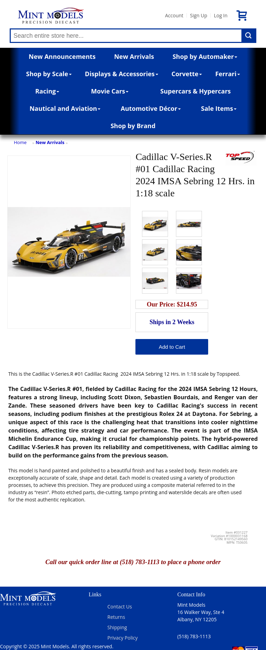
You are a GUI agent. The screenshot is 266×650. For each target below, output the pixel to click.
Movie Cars (110, 91)
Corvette (186, 74)
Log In (220, 15)
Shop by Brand (133, 126)
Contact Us (119, 606)
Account (174, 15)
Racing (47, 91)
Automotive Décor (150, 108)
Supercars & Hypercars (195, 91)
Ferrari (227, 74)
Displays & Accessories (121, 74)
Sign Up (198, 15)
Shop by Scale (48, 74)
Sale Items (219, 108)
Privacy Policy (122, 637)
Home (20, 142)
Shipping (117, 627)
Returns (116, 617)
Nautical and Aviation (64, 108)
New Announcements (62, 56)
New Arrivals (134, 56)
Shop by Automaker (204, 56)
